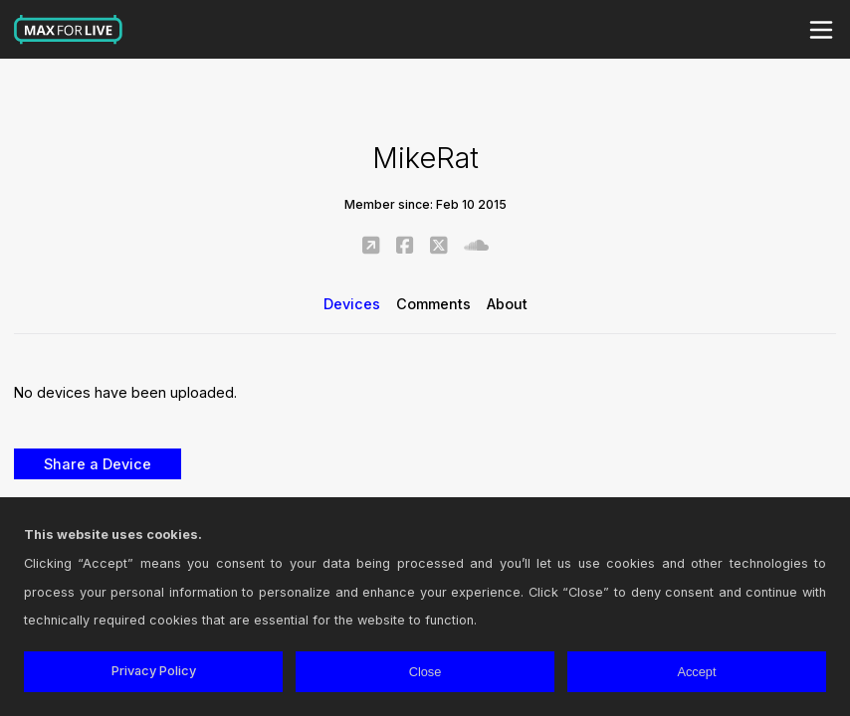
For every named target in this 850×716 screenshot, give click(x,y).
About (507, 303)
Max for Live (68, 30)
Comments (433, 303)
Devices (351, 303)
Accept (696, 671)
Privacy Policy (153, 670)
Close (425, 671)
